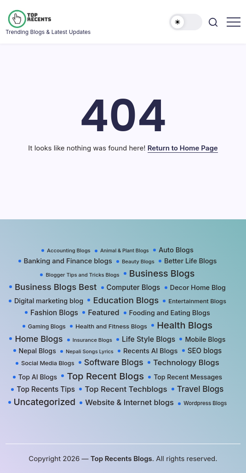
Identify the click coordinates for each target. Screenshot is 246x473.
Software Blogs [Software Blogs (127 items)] (113, 362)
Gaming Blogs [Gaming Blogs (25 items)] (47, 326)
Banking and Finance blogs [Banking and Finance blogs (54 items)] (68, 261)
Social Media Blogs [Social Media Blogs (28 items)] (47, 363)
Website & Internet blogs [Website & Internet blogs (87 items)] (129, 402)
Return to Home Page (183, 148)
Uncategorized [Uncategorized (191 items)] (45, 401)
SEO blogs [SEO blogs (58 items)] (205, 350)
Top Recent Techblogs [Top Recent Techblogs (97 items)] (126, 389)
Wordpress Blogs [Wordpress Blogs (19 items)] (205, 403)
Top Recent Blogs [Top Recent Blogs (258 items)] (105, 376)
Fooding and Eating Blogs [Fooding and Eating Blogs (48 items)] (169, 313)
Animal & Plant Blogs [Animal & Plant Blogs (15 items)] (124, 251)
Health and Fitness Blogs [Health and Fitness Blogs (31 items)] (111, 326)
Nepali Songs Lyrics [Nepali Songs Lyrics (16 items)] (90, 351)
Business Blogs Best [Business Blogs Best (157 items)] (56, 287)
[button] (185, 22)
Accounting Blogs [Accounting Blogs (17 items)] (69, 250)
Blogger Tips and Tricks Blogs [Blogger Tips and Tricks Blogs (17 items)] (82, 275)
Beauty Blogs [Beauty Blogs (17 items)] (138, 261)
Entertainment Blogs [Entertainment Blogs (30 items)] (197, 301)
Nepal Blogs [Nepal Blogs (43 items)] (37, 351)
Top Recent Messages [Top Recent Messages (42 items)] (188, 377)
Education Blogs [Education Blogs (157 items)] (126, 300)
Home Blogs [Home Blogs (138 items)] (39, 339)
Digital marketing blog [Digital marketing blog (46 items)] (48, 301)
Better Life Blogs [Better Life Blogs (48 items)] (190, 261)
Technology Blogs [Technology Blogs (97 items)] (186, 362)
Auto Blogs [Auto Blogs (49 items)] (176, 250)
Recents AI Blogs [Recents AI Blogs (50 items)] (150, 351)
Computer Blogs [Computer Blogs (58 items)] (133, 287)
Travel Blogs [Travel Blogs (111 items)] (200, 389)
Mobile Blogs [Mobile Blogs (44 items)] (205, 339)
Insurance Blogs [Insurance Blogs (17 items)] (92, 340)
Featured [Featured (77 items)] (103, 312)
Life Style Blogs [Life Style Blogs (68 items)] (148, 339)
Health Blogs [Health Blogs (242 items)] (184, 325)
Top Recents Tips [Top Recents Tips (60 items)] (46, 389)
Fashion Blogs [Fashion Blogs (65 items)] (54, 312)
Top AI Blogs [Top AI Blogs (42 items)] (37, 377)
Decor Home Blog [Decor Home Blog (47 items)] (198, 287)
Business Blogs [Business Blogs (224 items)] (162, 273)
